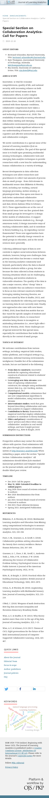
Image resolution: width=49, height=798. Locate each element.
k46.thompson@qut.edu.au (20, 65)
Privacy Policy (11, 767)
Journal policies (11, 673)
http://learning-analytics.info (25, 451)
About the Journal (12, 657)
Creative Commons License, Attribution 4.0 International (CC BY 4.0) (23, 750)
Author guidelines (12, 669)
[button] (10, 689)
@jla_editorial (18, 762)
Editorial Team (10, 661)
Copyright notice (25, 755)
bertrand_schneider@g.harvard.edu (29, 57)
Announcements (18, 16)
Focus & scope (10, 665)
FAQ (5, 677)
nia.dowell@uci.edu (28, 70)
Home (5, 16)
